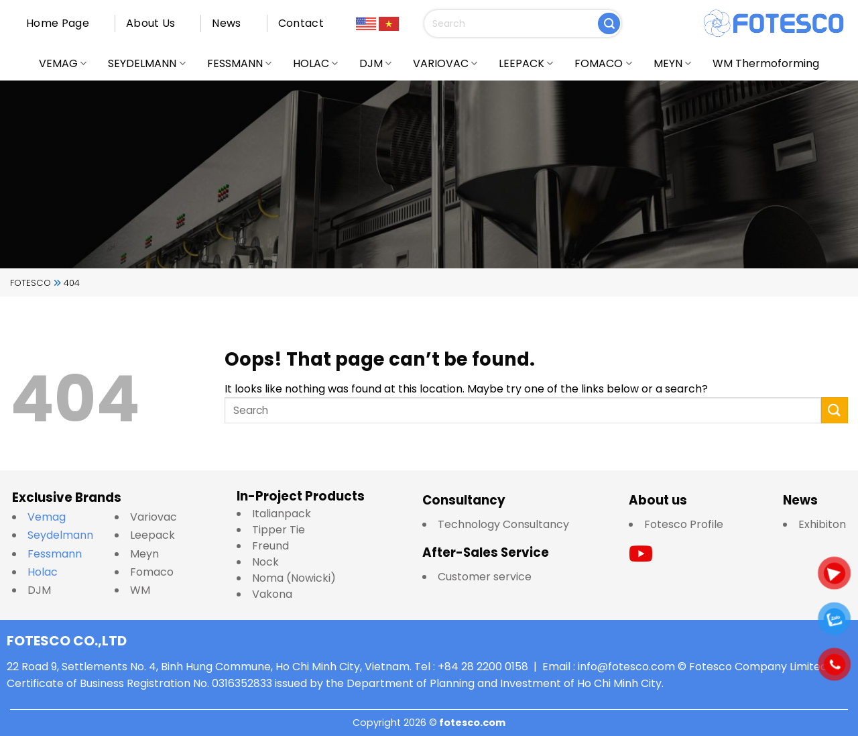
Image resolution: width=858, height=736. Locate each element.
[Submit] (609, 24)
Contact (301, 23)
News (226, 23)
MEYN (672, 63)
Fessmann (54, 554)
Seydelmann (61, 535)
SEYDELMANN (146, 63)
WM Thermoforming (766, 63)
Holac (42, 572)
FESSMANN (239, 63)
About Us (151, 23)
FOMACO (602, 63)
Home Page (57, 23)
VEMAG (62, 63)
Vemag (53, 517)
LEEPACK (526, 63)
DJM (375, 63)
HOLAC (315, 63)
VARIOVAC (445, 63)
